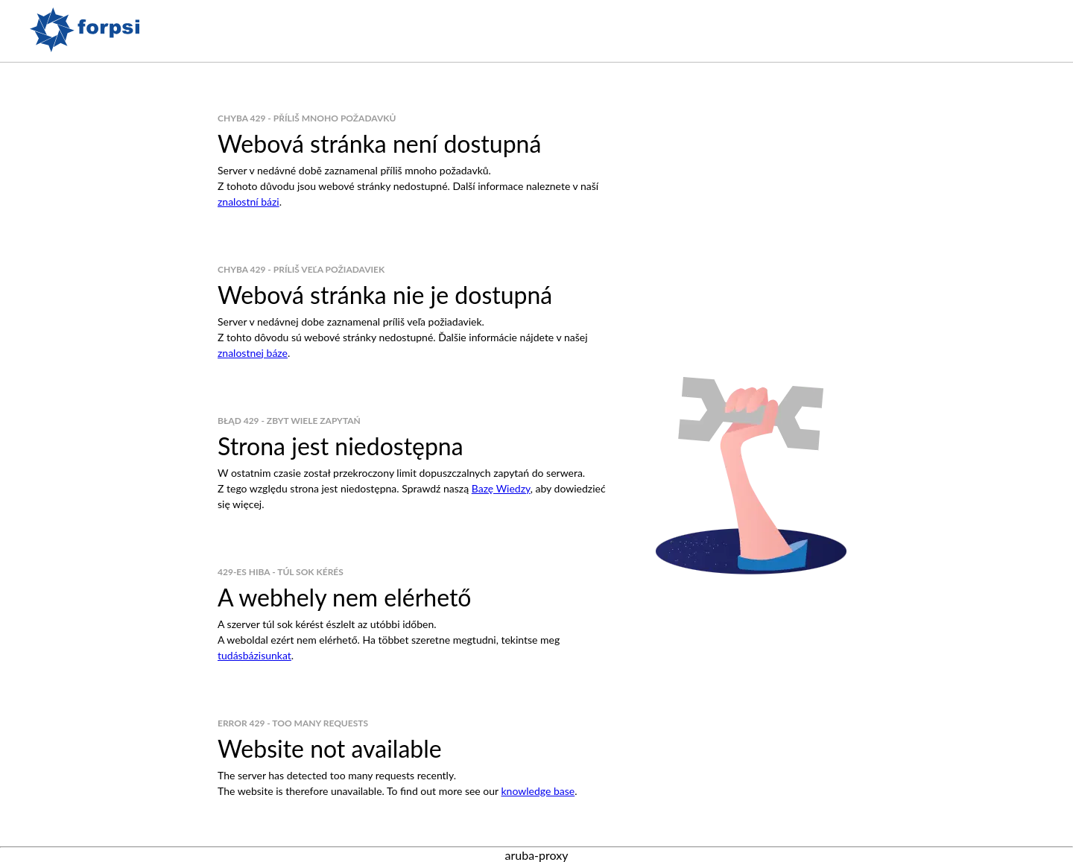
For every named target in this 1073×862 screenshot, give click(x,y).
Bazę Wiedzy (501, 488)
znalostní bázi (248, 201)
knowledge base (538, 791)
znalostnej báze (253, 352)
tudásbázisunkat (254, 655)
